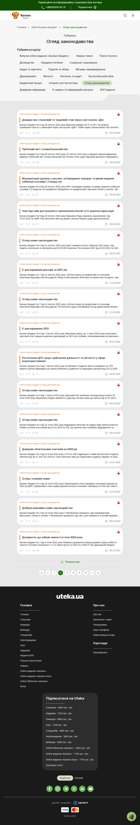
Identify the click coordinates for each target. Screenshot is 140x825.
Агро (22, 645)
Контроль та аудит (71, 76)
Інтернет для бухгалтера (63, 83)
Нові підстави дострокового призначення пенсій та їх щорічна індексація (68, 211)
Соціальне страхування (83, 62)
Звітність (48, 76)
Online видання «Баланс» (33, 671)
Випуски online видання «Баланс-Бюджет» (44, 56)
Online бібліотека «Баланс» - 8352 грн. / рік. (68, 748)
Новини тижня (84, 56)
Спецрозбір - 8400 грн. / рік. (60, 731)
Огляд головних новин (36, 479)
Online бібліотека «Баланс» (34, 681)
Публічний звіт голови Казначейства (45, 149)
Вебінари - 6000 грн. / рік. (59, 742)
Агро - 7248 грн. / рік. (56, 725)
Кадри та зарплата (30, 69)
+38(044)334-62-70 (55, 7)
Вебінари (25, 630)
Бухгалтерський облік (101, 76)
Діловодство (27, 62)
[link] (70, 123)
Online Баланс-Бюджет (30, 114)
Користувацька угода (104, 635)
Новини (24, 666)
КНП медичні (107, 89)
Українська (65, 778)
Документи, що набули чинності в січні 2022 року (52, 537)
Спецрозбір (26, 635)
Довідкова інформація (33, 89)
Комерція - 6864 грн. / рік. (59, 719)
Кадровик (25, 650)
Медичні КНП (27, 655)
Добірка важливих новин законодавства (47, 508)
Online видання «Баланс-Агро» (36, 676)
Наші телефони (101, 630)
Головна (24, 614)
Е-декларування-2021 (35, 329)
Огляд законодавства (50, 114)
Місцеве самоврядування (90, 69)
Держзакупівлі (28, 76)
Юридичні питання (52, 62)
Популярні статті (54, 765)
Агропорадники (28, 640)
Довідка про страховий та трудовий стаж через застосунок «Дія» (63, 120)
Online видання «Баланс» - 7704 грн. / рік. (67, 754)
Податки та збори (58, 69)
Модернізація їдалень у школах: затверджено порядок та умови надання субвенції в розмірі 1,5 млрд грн (68, 180)
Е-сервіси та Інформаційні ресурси (72, 89)
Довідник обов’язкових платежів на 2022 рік (49, 449)
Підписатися (85, 7)
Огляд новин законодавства (39, 241)
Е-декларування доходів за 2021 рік (44, 270)
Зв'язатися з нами (102, 619)
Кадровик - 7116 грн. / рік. (59, 713)
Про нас (97, 614)
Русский (79, 778)
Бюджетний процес (31, 83)
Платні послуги (108, 56)
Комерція (25, 624)
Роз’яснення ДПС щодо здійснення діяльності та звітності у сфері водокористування (63, 359)
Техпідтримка (100, 624)
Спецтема (25, 619)
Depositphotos (100, 652)
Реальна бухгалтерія (30, 660)
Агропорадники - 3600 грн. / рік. (62, 736)
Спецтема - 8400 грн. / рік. (59, 707)
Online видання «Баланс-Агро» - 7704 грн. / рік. (70, 759)
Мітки (23, 686)
